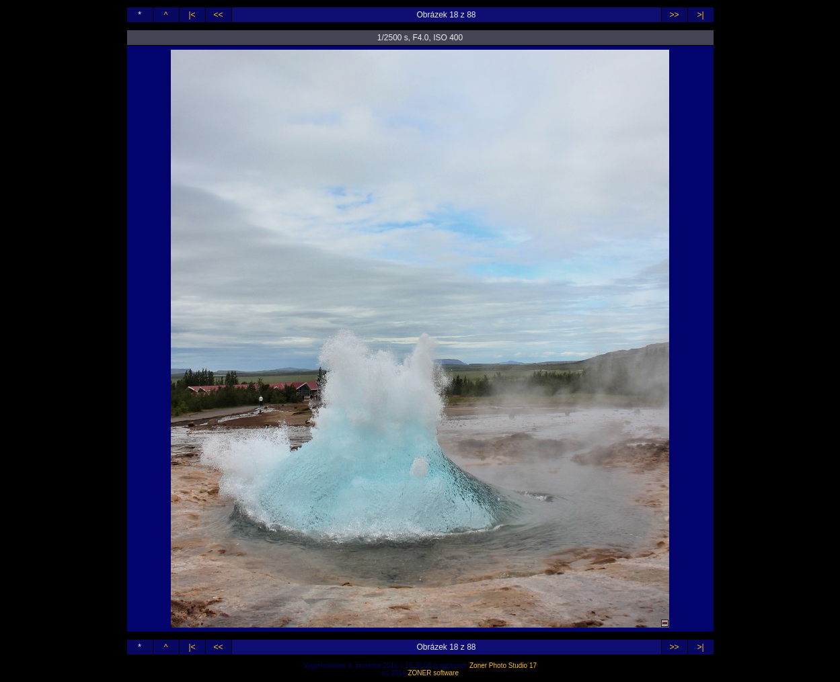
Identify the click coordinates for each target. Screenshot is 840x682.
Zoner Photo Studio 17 (503, 665)
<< (218, 14)
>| (700, 14)
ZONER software (433, 673)
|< (191, 14)
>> (674, 14)
